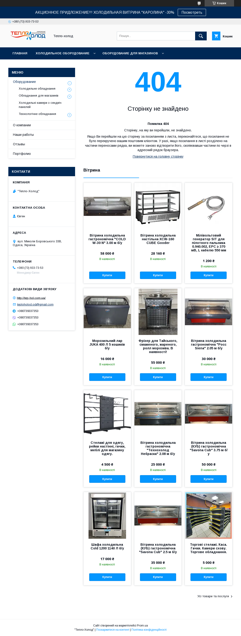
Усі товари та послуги (213, 596)
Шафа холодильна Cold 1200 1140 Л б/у (107, 546)
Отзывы (19, 144)
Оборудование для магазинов (130, 53)
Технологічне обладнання (37, 114)
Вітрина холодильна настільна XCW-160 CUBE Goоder (158, 239)
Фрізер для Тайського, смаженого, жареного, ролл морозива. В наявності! (158, 346)
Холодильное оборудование (62, 53)
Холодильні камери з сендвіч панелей (40, 105)
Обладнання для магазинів (38, 95)
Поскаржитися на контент (112, 629)
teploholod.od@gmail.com (35, 304)
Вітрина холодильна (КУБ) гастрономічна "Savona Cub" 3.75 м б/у (209, 448)
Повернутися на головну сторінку (158, 156)
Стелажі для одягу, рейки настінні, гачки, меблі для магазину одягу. (107, 448)
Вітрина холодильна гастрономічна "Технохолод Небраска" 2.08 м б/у (158, 448)
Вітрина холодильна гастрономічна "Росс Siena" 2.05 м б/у (208, 344)
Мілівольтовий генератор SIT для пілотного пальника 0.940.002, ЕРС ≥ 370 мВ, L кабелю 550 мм (208, 243)
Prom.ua (142, 625)
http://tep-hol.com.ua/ (31, 297)
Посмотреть (191, 12)
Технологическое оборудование (43, 65)
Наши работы (23, 134)
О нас (92, 65)
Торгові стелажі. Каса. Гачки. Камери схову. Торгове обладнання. (208, 548)
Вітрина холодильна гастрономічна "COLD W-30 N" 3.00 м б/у (107, 239)
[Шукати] (201, 36)
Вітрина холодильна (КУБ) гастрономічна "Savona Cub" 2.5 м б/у (158, 548)
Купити (107, 275)
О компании (22, 125)
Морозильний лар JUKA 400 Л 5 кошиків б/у (107, 344)
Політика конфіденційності (149, 629)
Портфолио (22, 154)
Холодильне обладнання (37, 88)
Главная (20, 53)
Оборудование (24, 82)
